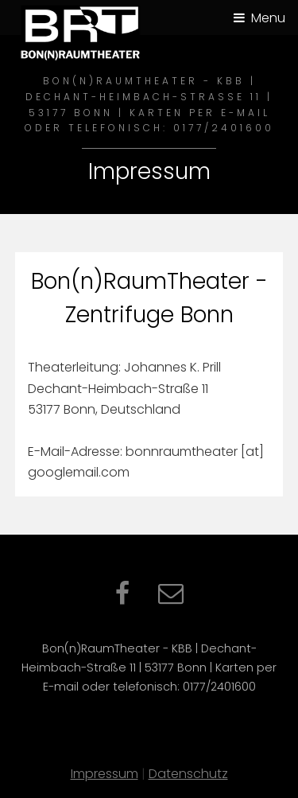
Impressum (104, 774)
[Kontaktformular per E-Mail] (171, 598)
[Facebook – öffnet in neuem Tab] (122, 598)
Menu (268, 18)
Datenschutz (188, 774)
